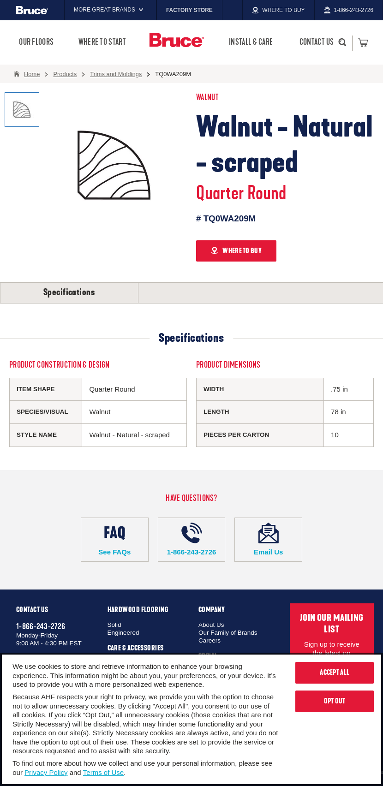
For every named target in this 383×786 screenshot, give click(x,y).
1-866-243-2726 (192, 539)
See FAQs (115, 539)
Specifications (69, 292)
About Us (211, 624)
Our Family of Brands (227, 632)
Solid (114, 624)
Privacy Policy (45, 772)
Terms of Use (103, 772)
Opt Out (335, 701)
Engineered (123, 632)
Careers (209, 640)
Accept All (334, 672)
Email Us (268, 539)
